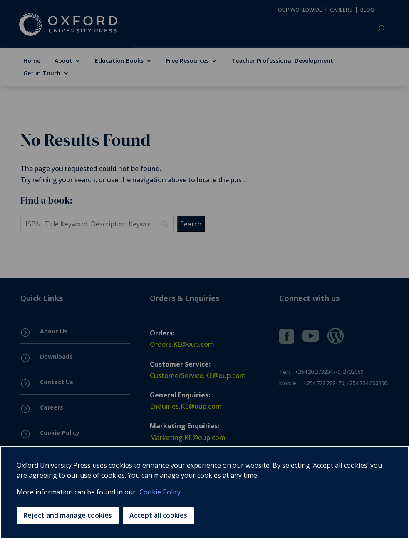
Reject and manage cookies (67, 515)
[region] (204, 492)
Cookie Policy (160, 492)
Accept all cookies (158, 515)
